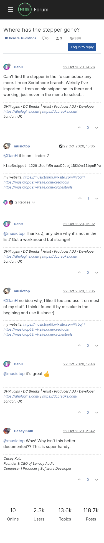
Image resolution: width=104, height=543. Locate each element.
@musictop (14, 233)
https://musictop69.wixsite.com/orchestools (38, 187)
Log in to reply (82, 47)
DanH (18, 67)
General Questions (20, 38)
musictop (22, 146)
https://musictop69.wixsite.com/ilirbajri (54, 177)
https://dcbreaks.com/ (59, 111)
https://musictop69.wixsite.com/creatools (36, 182)
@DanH (10, 155)
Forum (41, 9)
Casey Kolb (23, 431)
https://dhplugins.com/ (21, 111)
